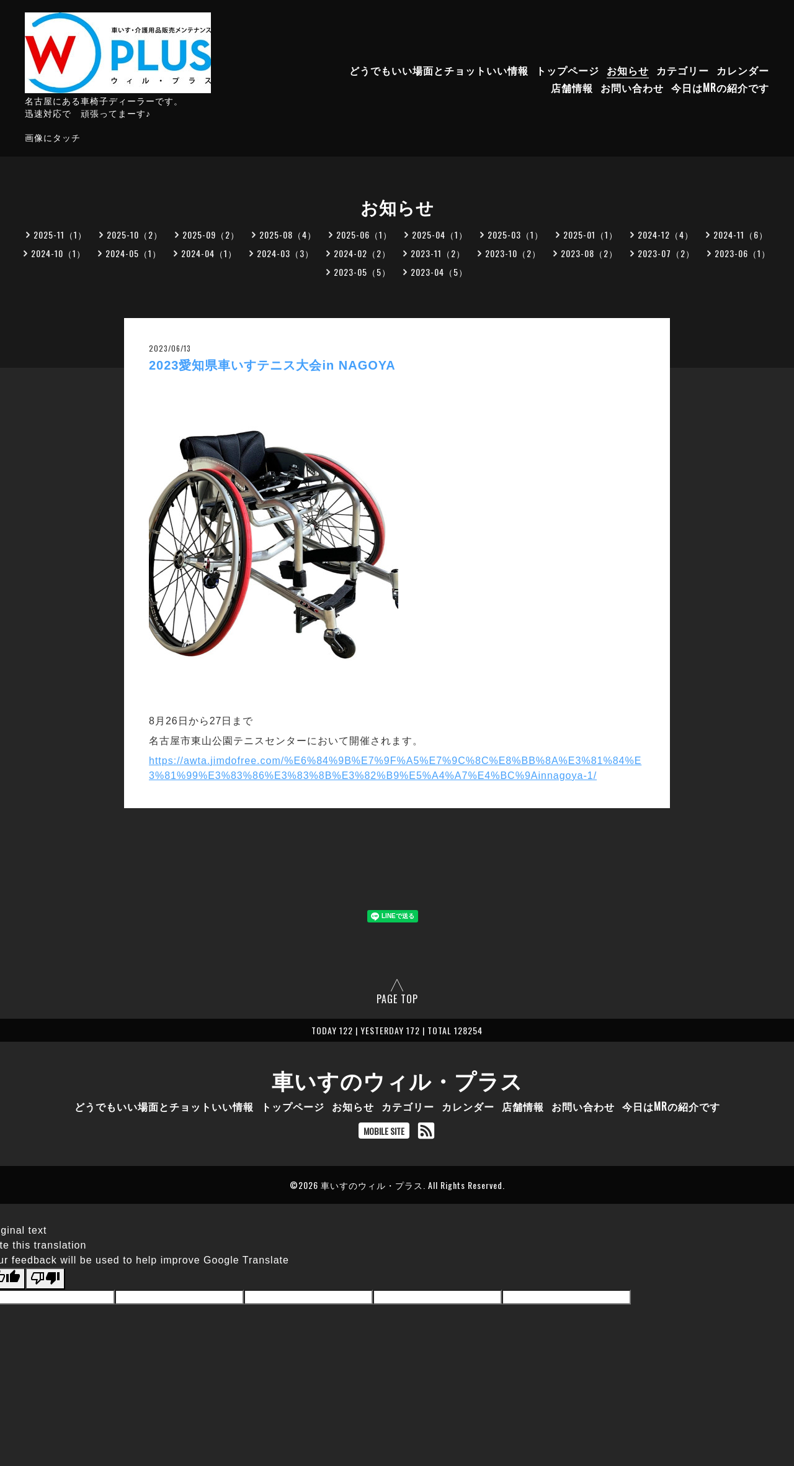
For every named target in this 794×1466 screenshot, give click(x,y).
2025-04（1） (440, 234)
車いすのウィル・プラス (397, 1079)
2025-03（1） (515, 234)
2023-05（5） (362, 271)
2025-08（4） (287, 234)
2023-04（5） (439, 271)
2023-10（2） (513, 253)
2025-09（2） (210, 234)
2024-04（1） (209, 253)
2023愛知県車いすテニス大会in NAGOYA (272, 365)
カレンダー (742, 70)
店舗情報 (572, 87)
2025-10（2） (135, 234)
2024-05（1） (133, 253)
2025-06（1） (364, 234)
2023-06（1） (742, 253)
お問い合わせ (632, 87)
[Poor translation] (45, 1278)
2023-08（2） (589, 253)
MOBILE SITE (384, 1130)
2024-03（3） (285, 253)
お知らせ (628, 70)
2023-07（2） (666, 253)
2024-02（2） (362, 253)
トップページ (567, 70)
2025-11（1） (60, 234)
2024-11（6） (740, 234)
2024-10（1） (58, 253)
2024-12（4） (666, 234)
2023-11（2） (438, 253)
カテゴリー (682, 70)
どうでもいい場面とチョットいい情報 (439, 70)
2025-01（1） (590, 234)
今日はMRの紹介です (720, 87)
